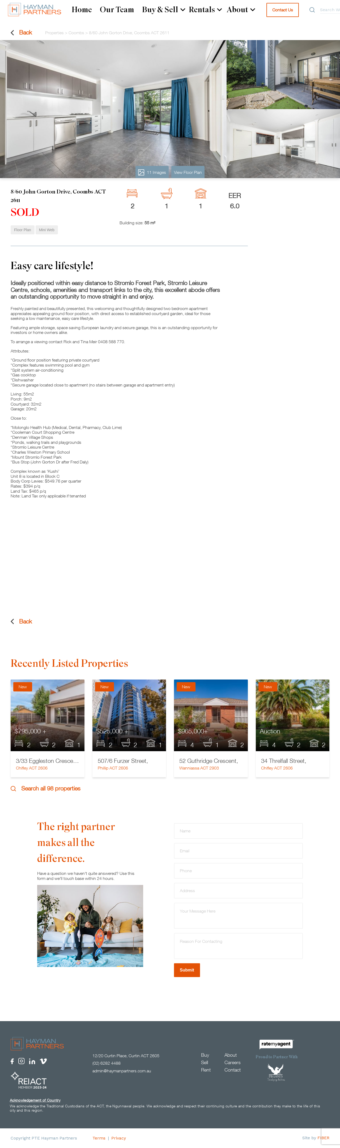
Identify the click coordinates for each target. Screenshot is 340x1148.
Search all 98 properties (45, 788)
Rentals (205, 10)
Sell (204, 1062)
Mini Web (46, 230)
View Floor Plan (188, 172)
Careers (232, 1062)
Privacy (118, 1138)
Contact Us (282, 9)
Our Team (117, 10)
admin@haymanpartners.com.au (121, 1070)
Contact (232, 1070)
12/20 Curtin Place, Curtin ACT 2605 (125, 1055)
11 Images (152, 172)
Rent (206, 1070)
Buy (205, 1055)
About (241, 10)
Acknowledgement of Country (35, 1100)
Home (82, 10)
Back (21, 32)
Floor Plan (22, 230)
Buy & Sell (163, 10)
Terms (98, 1138)
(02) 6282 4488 (106, 1063)
